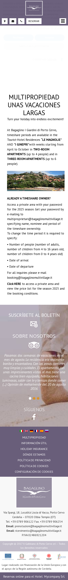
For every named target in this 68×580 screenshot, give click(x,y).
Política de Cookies (34, 466)
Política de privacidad (34, 460)
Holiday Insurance (34, 449)
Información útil (34, 443)
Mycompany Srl (54, 577)
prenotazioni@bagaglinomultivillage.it (38, 526)
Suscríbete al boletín (34, 315)
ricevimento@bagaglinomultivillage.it (38, 530)
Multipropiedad (34, 437)
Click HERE (14, 284)
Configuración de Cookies (34, 471)
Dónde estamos (34, 454)
